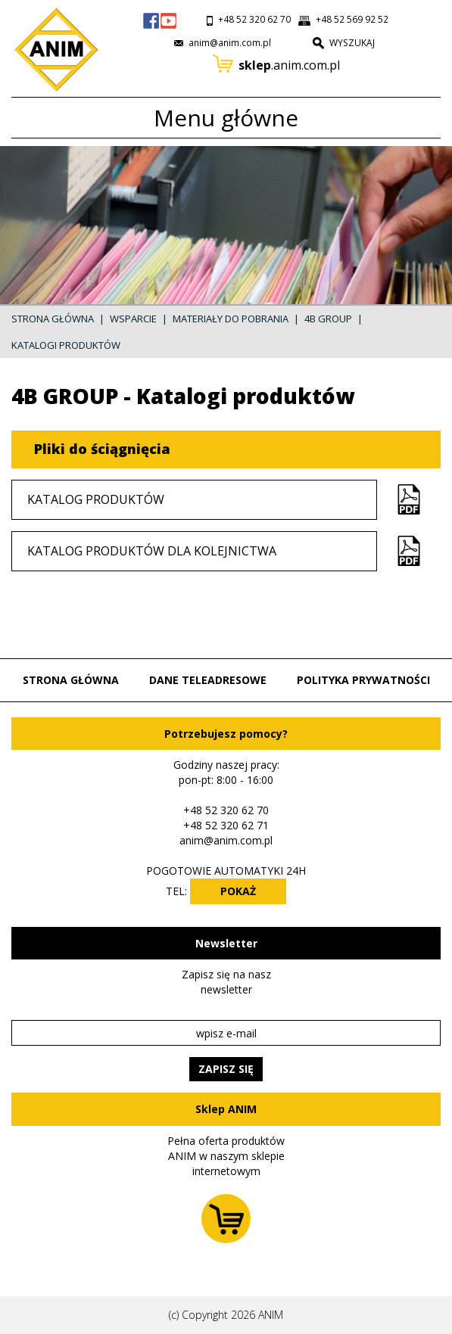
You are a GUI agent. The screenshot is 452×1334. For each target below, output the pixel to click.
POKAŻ (238, 891)
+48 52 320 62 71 (226, 825)
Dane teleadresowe (208, 680)
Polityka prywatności (363, 680)
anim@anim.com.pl (226, 840)
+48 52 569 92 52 (352, 19)
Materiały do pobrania (230, 318)
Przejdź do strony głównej (53, 50)
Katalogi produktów (65, 345)
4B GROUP (328, 318)
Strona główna (52, 318)
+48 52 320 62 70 (254, 19)
